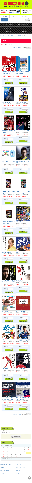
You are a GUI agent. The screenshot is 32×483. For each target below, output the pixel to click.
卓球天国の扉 (5, 368)
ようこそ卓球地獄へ (21, 311)
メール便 (2, 473)
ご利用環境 (2, 467)
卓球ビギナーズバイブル (22, 252)
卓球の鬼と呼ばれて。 (7, 252)
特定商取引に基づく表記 (5, 465)
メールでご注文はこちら (8, 28)
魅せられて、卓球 (20, 368)
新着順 (19, 47)
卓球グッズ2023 (6, 102)
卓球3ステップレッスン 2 (8, 340)
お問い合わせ (19, 465)
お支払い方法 (24, 31)
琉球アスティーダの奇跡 (22, 102)
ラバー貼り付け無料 (8, 24)
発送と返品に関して (4, 470)
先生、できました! (6, 311)
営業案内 (18, 470)
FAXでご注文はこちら (24, 24)
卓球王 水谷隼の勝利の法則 (23, 340)
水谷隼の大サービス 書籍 (22, 131)
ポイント (18, 473)
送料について (8, 31)
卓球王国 (18, 221)
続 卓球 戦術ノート (21, 281)
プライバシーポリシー (21, 467)
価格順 (15, 47)
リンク (24, 28)
